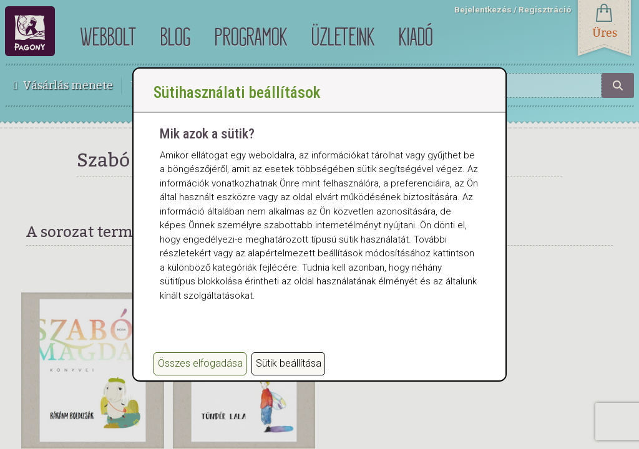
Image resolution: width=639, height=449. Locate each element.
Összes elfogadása (200, 363)
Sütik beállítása (288, 363)
